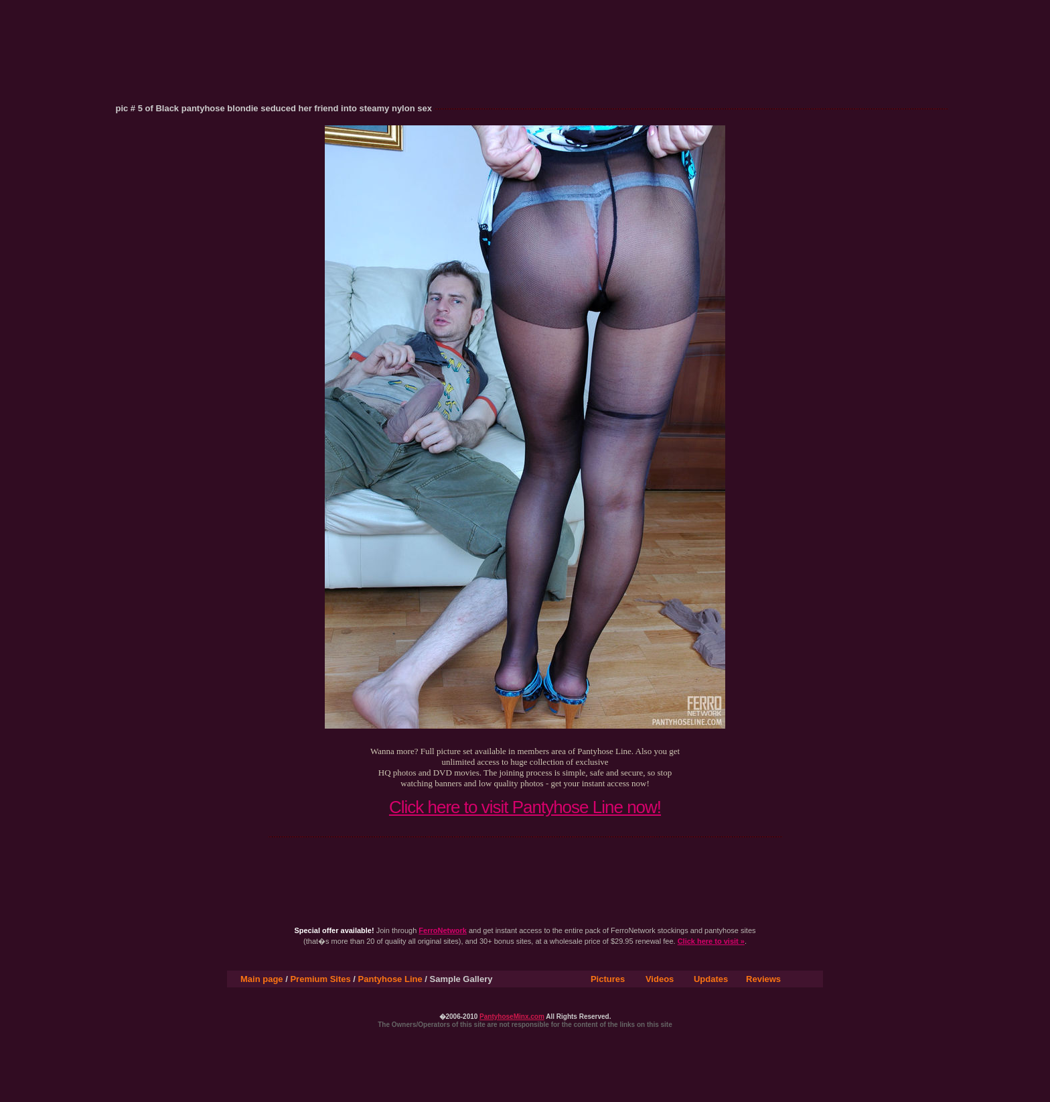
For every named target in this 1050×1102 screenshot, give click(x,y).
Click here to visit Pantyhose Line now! (525, 807)
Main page (261, 979)
